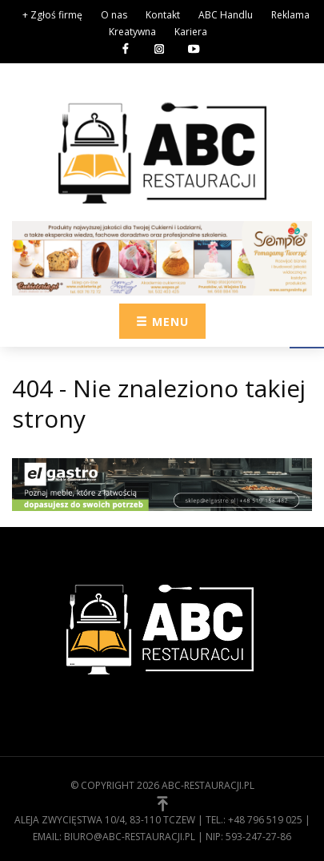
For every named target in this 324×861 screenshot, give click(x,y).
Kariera (190, 31)
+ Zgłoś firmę (52, 15)
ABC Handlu (225, 15)
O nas (114, 15)
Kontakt (163, 15)
